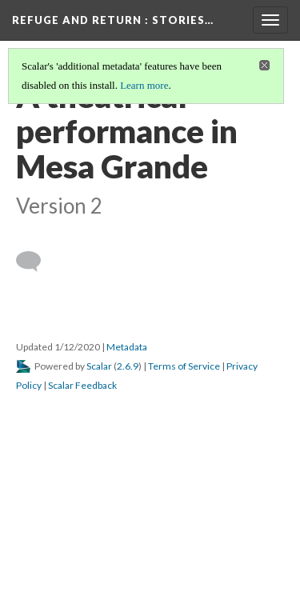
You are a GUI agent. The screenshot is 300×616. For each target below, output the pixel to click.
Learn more (144, 85)
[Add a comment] (35, 261)
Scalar (99, 366)
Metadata (126, 347)
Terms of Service (184, 366)
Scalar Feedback (82, 385)
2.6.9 (127, 366)
